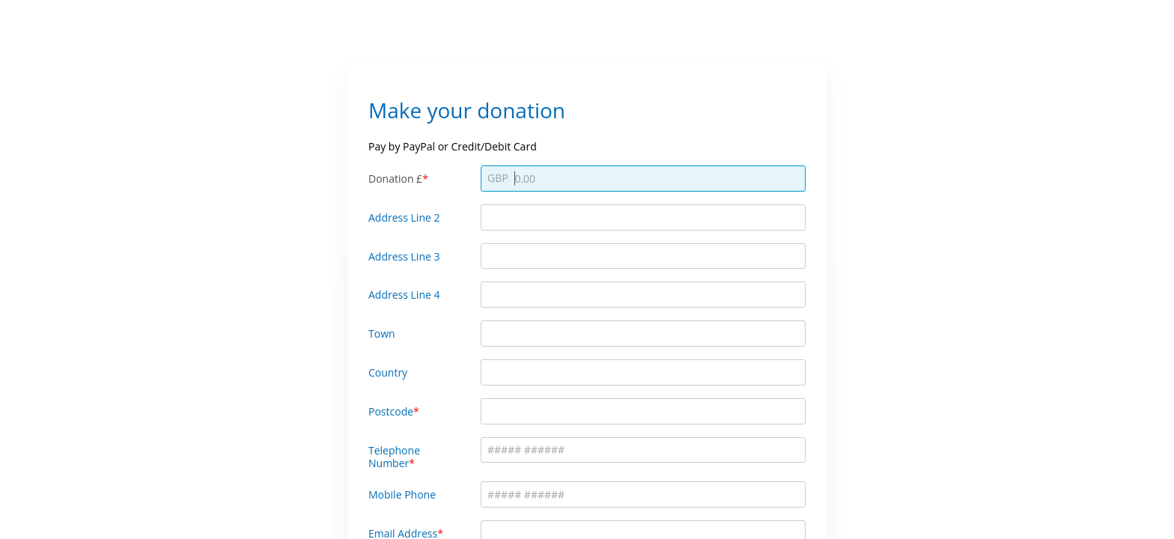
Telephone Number (394, 456)
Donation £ (395, 178)
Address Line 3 (404, 256)
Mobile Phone (402, 494)
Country (387, 372)
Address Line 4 (404, 294)
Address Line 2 (404, 217)
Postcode (390, 411)
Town (381, 333)
